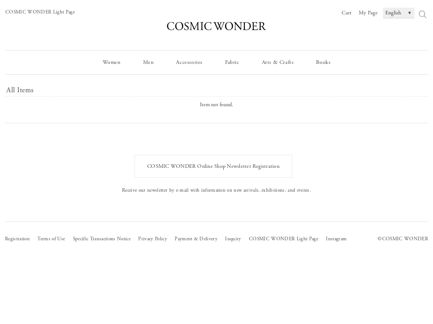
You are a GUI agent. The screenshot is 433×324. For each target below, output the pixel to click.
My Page (368, 12)
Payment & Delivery (196, 239)
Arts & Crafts (278, 62)
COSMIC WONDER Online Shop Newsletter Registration (213, 166)
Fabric (232, 62)
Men (148, 62)
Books (323, 62)
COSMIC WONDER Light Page (40, 12)
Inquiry (233, 239)
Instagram (336, 239)
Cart (347, 12)
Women (112, 62)
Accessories (189, 62)
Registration (17, 239)
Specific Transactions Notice (102, 239)
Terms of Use (51, 239)
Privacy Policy (152, 239)
